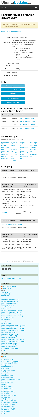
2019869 (4, 213)
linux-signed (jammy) (7, 375)
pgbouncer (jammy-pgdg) (8, 408)
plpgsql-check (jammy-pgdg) (9, 395)
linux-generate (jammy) (7, 383)
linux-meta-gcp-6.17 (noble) (9, 336)
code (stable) (5, 368)
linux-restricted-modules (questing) (11, 314)
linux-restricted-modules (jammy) (10, 379)
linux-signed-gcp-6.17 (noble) (9, 334)
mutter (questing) (6, 307)
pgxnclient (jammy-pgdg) (8, 404)
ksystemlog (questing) (7, 305)
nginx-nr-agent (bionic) (7, 359)
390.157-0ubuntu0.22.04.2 (27, 118)
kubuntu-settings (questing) (9, 303)
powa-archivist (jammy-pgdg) (9, 400)
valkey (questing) (6, 292)
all (4, 350)
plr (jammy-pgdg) (6, 397)
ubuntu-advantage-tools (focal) (9, 348)
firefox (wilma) (5, 374)
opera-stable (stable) (7, 388)
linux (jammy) (5, 384)
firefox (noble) (5, 393)
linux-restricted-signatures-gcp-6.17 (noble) (13, 327)
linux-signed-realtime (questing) (10, 299)
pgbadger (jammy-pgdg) (8, 409)
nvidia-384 (14, 153)
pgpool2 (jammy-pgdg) (7, 406)
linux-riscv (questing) (7, 319)
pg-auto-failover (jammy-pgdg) (9, 402)
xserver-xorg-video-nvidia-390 (33, 154)
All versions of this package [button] (13, 89)
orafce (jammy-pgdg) (7, 399)
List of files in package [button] (13, 98)
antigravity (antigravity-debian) (9, 363)
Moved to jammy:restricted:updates (11, 31)
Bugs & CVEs (7, 288)
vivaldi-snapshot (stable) (8, 391)
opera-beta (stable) (6, 390)
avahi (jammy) (5, 308)
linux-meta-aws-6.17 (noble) (9, 337)
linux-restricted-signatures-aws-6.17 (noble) (13, 325)
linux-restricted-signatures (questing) (11, 310)
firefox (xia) (4, 372)
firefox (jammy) (5, 411)
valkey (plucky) (5, 294)
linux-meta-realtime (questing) (9, 301)
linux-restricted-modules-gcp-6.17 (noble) (12, 328)
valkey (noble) (5, 295)
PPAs (4, 356)
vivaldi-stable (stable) (7, 366)
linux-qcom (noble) (6, 323)
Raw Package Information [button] (13, 86)
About (8, 261)
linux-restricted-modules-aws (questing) (12, 316)
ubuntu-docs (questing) (7, 317)
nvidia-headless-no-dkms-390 (24, 156)
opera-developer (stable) (8, 370)
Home (3, 7)
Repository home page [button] (13, 102)
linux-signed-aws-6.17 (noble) (9, 332)
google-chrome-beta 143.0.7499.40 (11, 278)
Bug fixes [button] (13, 93)
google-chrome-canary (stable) (10, 361)
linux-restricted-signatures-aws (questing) (12, 312)
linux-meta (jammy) (6, 381)
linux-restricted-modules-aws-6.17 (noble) (13, 330)
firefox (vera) (4, 365)
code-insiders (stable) (7, 377)
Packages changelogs (9, 286)
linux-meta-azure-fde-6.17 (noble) (10, 345)
